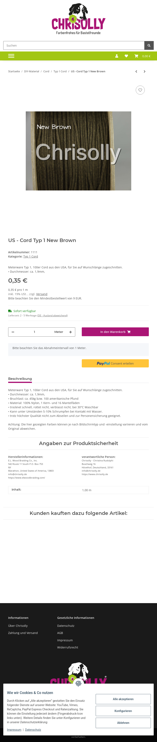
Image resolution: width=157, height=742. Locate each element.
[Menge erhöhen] (70, 332)
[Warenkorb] (142, 56)
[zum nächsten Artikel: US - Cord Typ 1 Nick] (144, 71)
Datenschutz (65, 626)
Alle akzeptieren (120, 699)
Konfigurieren (120, 711)
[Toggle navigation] (11, 55)
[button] (116, 56)
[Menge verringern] (12, 332)
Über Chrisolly (18, 626)
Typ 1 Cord (30, 256)
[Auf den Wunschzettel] (140, 90)
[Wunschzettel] (126, 56)
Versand (41, 294)
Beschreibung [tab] (20, 379)
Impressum (65, 640)
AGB (60, 633)
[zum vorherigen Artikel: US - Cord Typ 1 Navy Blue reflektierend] (136, 71)
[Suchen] (74, 45)
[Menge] (34, 332)
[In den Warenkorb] (115, 331)
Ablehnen (120, 722)
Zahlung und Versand (23, 633)
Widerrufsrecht (67, 647)
